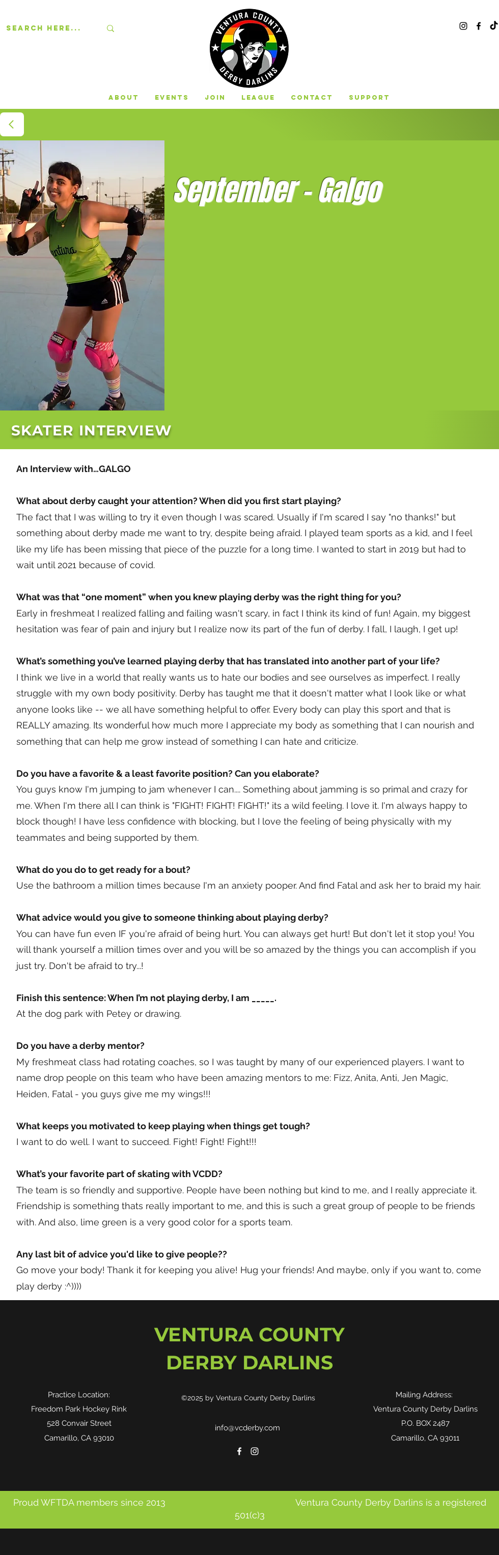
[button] (172, 97)
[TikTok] (494, 26)
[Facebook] (479, 26)
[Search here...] (46, 28)
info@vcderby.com (247, 1427)
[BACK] (12, 124)
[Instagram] (463, 26)
